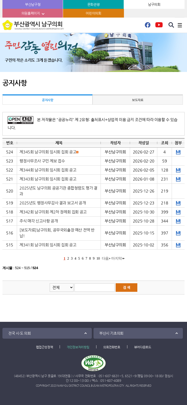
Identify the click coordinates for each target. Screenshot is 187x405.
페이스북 (147, 26)
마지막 (116, 258)
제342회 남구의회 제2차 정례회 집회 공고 (52, 212)
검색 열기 (171, 25)
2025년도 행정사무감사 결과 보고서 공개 (52, 203)
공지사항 (47, 100)
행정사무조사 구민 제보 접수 (42, 161)
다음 (105, 258)
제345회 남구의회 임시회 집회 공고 (47, 152)
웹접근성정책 (44, 347)
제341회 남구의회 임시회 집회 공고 (47, 245)
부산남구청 (32, 4)
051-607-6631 (109, 376)
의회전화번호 (111, 347)
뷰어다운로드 (142, 347)
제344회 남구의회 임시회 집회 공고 (47, 170)
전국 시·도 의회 (19, 333)
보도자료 (137, 100)
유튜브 (159, 26)
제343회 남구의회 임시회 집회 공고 (47, 179)
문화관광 (93, 4)
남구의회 (154, 4)
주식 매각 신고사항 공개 (38, 221)
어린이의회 (93, 13)
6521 (128, 376)
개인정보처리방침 (78, 347)
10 (98, 258)
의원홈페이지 (30, 13)
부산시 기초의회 (111, 333)
